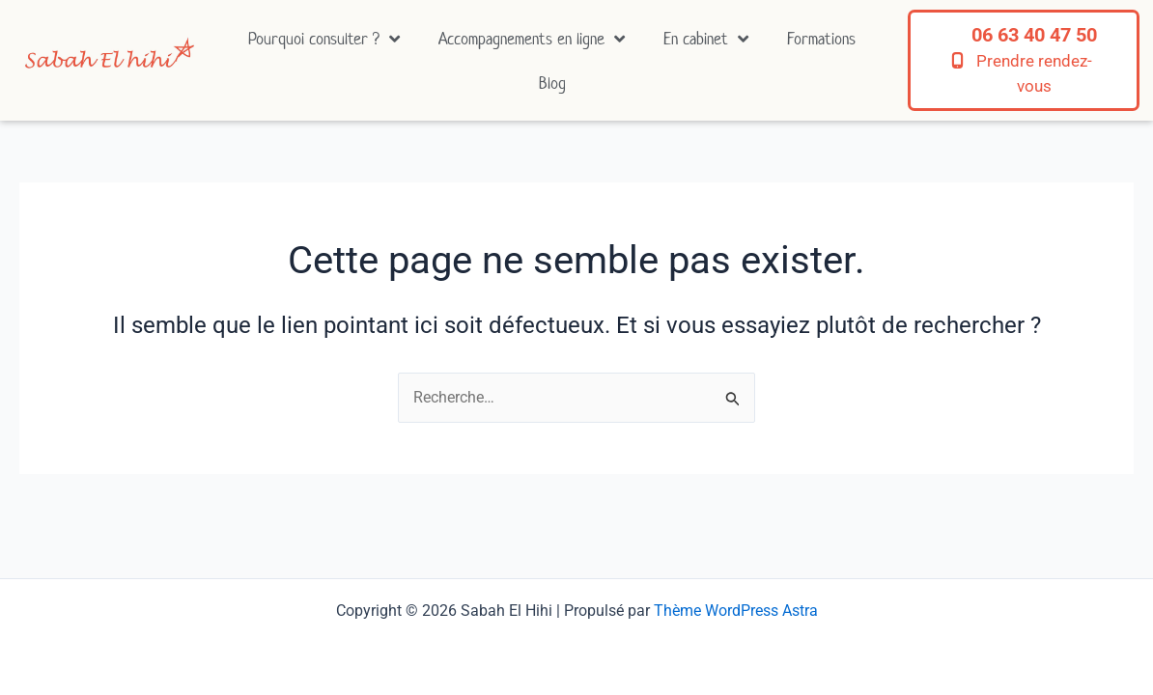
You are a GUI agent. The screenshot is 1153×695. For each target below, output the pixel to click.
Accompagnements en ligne (531, 38)
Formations (821, 38)
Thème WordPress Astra (736, 610)
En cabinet (705, 38)
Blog (552, 83)
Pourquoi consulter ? (324, 38)
